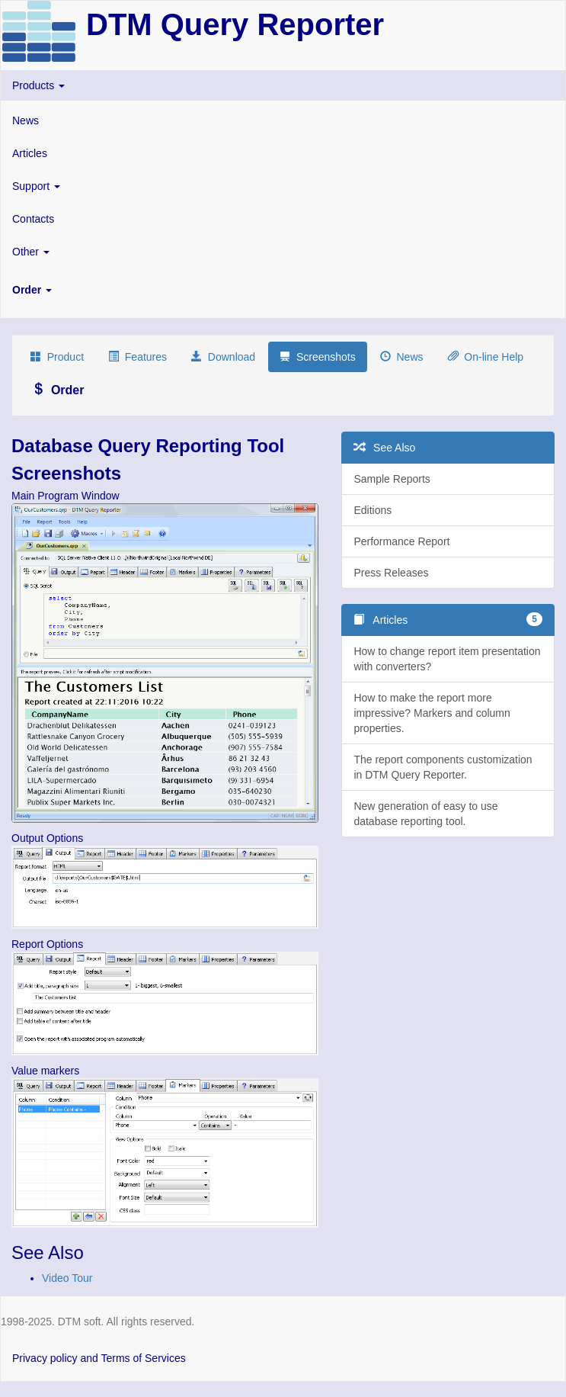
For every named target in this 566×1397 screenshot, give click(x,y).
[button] (283, 290)
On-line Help (486, 357)
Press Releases (390, 573)
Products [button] (38, 85)
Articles (29, 153)
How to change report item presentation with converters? (446, 659)
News (25, 120)
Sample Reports (391, 479)
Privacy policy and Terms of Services (99, 1358)
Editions (372, 510)
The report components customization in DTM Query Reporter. (442, 767)
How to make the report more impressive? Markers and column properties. (431, 713)
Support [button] (36, 186)
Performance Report (401, 541)
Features (137, 357)
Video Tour (67, 1278)
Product (57, 357)
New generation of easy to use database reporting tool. (425, 813)
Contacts (33, 219)
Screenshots (318, 357)
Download (223, 357)
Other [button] (31, 252)
